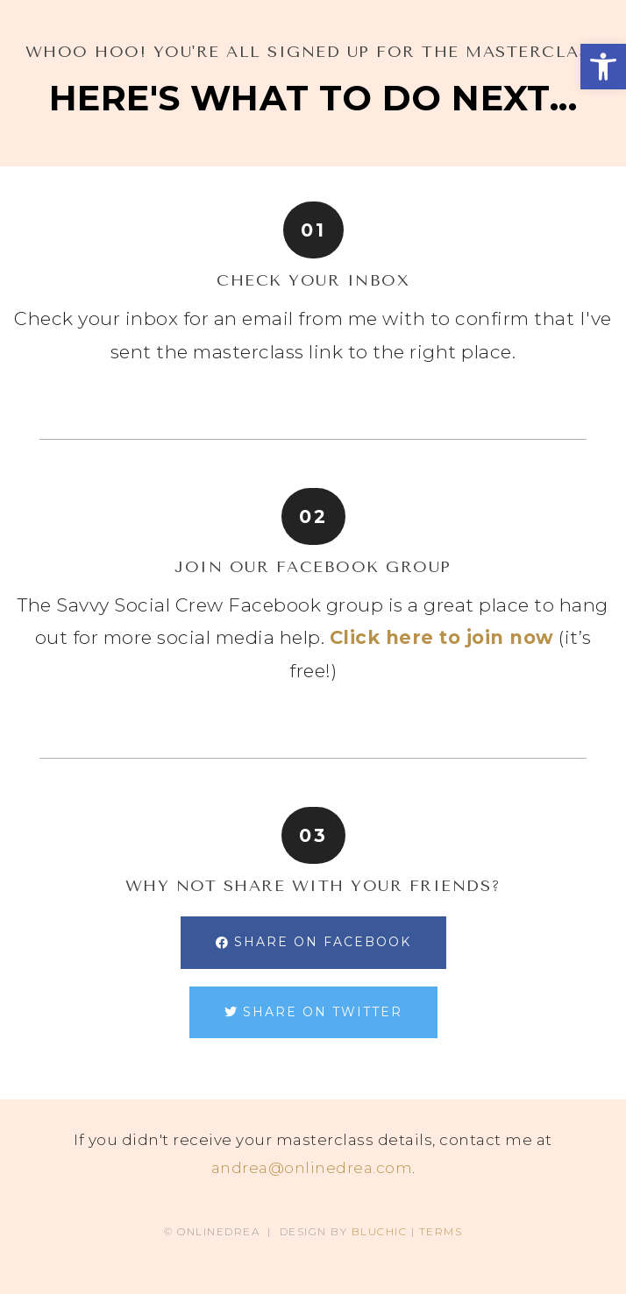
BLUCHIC (380, 1231)
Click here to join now (442, 637)
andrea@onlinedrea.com (312, 1168)
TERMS (441, 1231)
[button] (603, 66)
